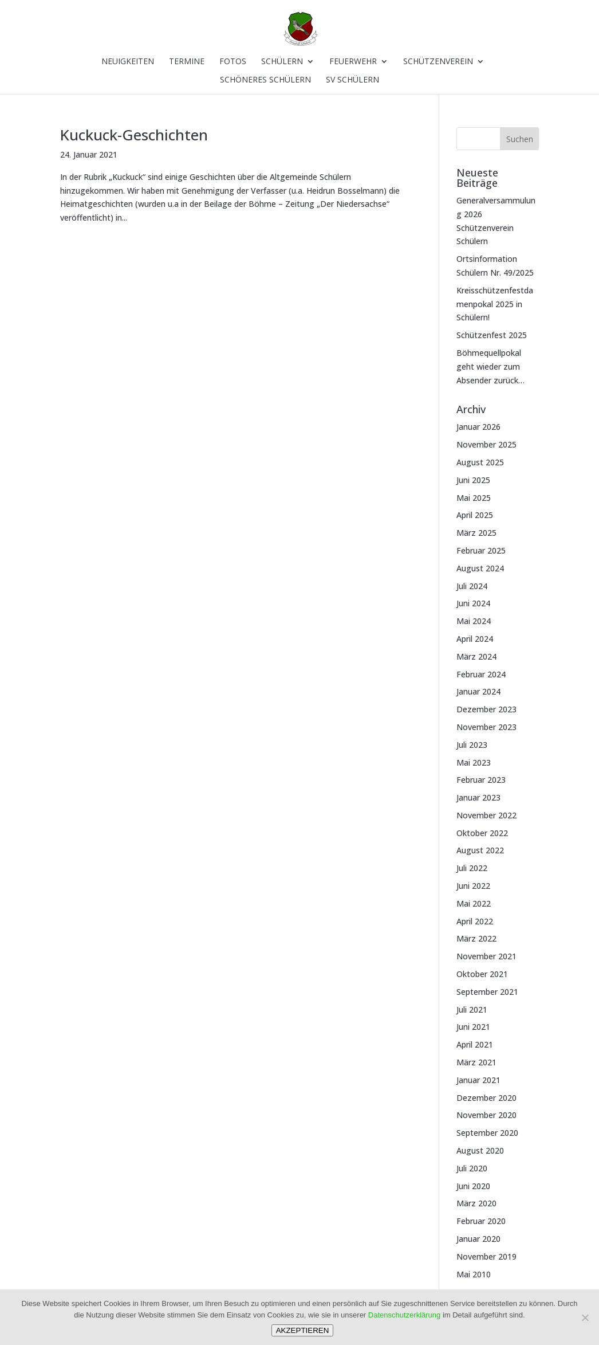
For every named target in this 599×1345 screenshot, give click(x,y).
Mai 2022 (473, 903)
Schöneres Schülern (265, 80)
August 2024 (480, 568)
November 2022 (486, 815)
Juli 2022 (471, 867)
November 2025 (486, 444)
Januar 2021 (478, 1080)
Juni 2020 (473, 1186)
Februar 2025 (481, 550)
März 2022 (476, 938)
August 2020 (480, 1150)
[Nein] (584, 1317)
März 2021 (476, 1062)
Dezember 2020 (486, 1097)
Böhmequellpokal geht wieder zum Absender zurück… (490, 366)
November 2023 (486, 726)
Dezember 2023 (486, 709)
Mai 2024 (473, 620)
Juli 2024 (471, 586)
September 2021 (487, 991)
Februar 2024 (481, 674)
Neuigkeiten (127, 61)
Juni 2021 (473, 1026)
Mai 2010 (473, 1274)
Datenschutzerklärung (404, 1315)
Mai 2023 (473, 762)
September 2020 (487, 1132)
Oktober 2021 (482, 973)
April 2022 (474, 921)
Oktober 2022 (482, 833)
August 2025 (480, 462)
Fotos (232, 61)
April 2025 (474, 514)
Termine (186, 61)
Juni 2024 (473, 603)
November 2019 (486, 1256)
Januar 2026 (478, 426)
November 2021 (486, 956)
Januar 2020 (478, 1238)
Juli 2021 (471, 1009)
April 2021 (474, 1044)
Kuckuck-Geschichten (134, 134)
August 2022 (480, 850)
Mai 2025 (473, 497)
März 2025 (476, 532)
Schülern (282, 61)
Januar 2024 (478, 691)
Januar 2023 (478, 797)
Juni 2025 (473, 480)
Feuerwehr (353, 61)
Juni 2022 (473, 885)
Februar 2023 (481, 779)
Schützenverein (438, 61)
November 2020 (486, 1114)
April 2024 (474, 638)
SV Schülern (352, 80)
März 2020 (476, 1203)
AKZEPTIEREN (302, 1330)
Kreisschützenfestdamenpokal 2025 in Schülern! (494, 304)
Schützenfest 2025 (491, 335)
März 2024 (476, 656)
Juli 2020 (471, 1168)
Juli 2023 (471, 744)
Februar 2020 (481, 1220)
